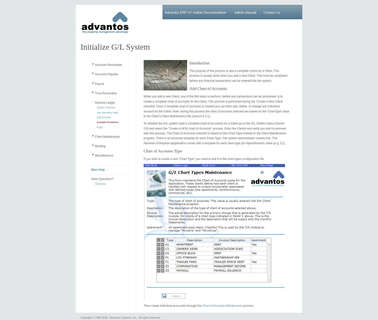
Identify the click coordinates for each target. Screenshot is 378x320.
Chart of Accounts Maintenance (222, 305)
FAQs (100, 127)
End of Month (104, 117)
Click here (98, 184)
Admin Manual (245, 12)
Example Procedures (107, 122)
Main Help (98, 169)
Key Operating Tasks (107, 112)
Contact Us (271, 12)
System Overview (106, 107)
